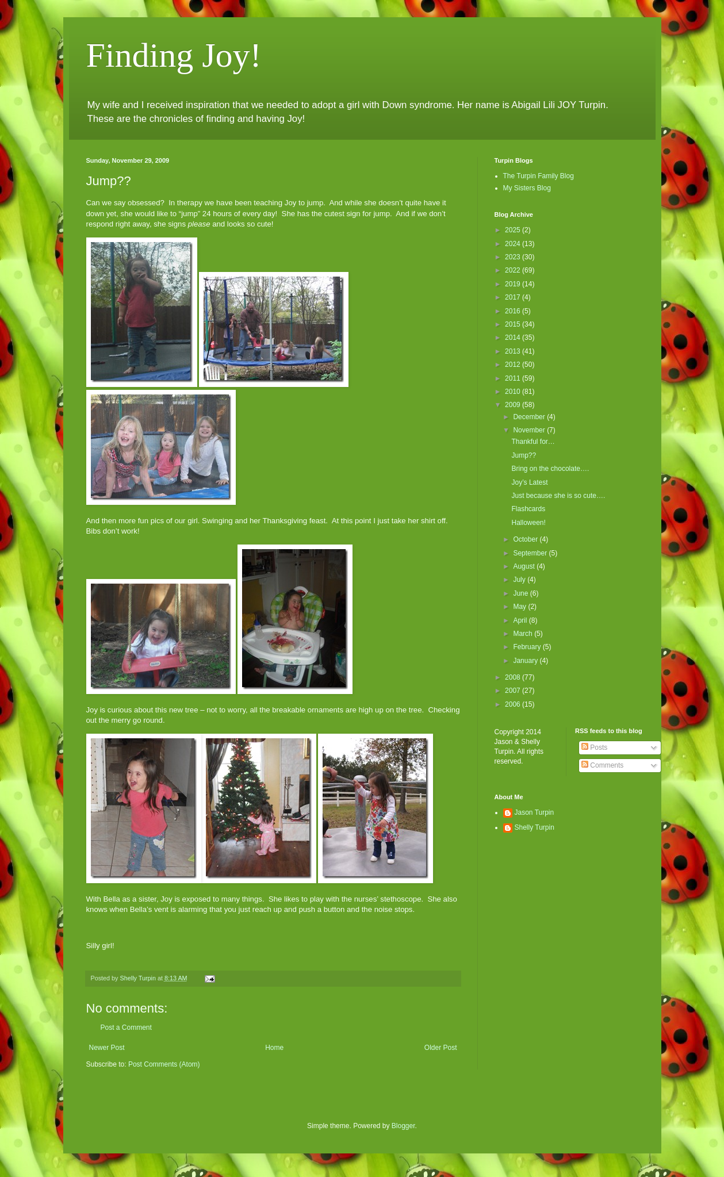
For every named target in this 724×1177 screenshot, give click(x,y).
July (520, 580)
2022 (513, 270)
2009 (513, 405)
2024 (513, 244)
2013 (513, 351)
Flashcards (528, 509)
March (523, 634)
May (520, 607)
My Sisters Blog (527, 188)
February (527, 647)
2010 (513, 392)
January (526, 661)
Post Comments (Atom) (164, 1064)
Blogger (403, 1126)
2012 (513, 365)
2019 (513, 284)
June (521, 593)
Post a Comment (126, 1027)
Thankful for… (532, 442)
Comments (602, 765)
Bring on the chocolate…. (550, 469)
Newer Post (107, 1048)
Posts (594, 747)
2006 (513, 704)
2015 (513, 324)
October (526, 539)
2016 (513, 311)
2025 (513, 230)
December (530, 417)
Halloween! (528, 523)
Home (274, 1048)
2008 (513, 677)
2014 (513, 337)
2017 (513, 297)
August (525, 566)
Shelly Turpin (534, 827)
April (520, 620)
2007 (513, 691)
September (531, 553)
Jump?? (523, 455)
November (530, 430)
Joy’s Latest (529, 482)
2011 (513, 378)
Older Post (440, 1048)
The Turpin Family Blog (538, 176)
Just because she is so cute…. (558, 496)
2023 (513, 257)
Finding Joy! (174, 55)
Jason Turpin (534, 812)
